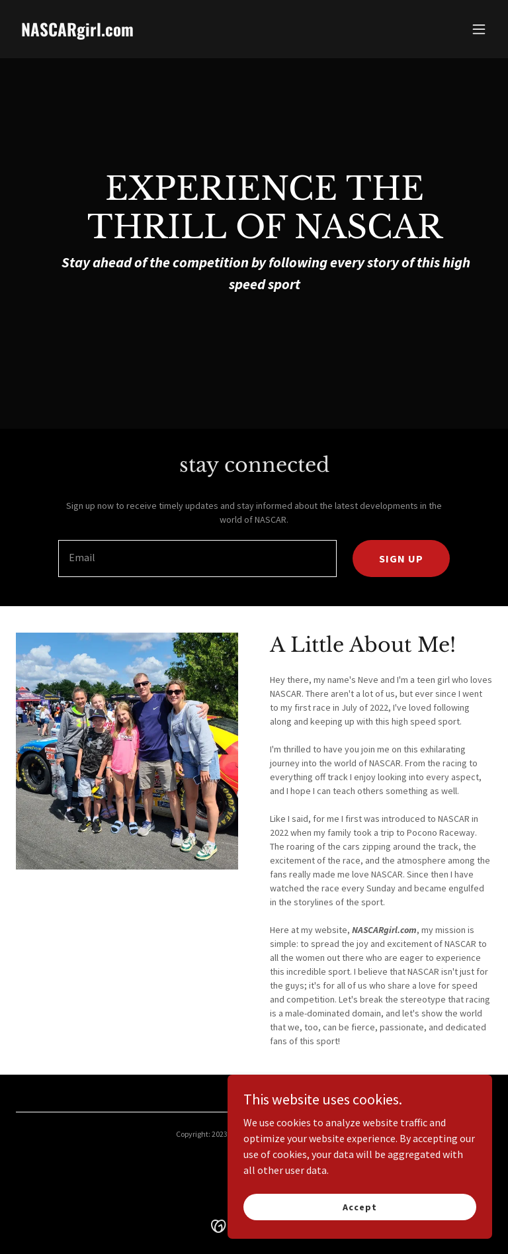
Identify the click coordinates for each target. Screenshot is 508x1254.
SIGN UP (401, 558)
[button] (479, 29)
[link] (77, 32)
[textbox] (197, 558)
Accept (359, 1206)
